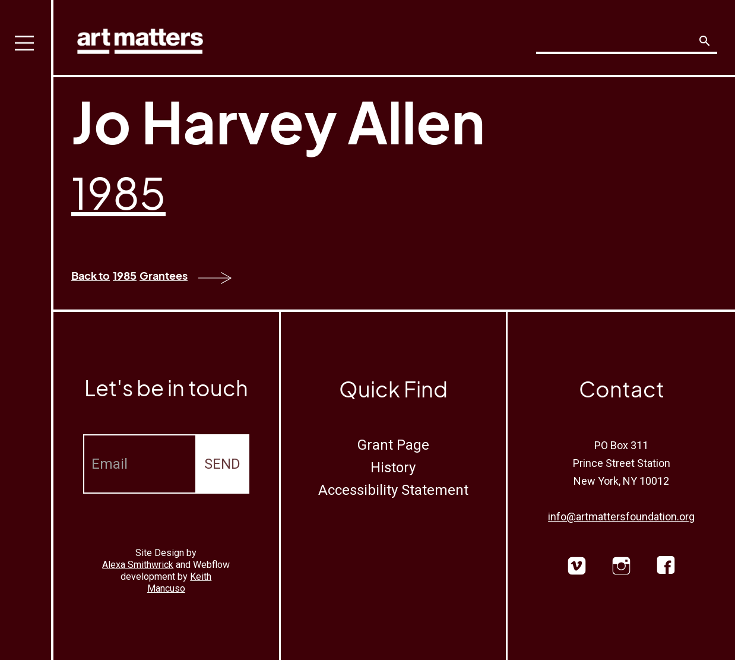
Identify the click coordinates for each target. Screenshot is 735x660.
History (393, 467)
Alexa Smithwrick (137, 564)
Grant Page (393, 445)
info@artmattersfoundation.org (621, 516)
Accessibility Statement (393, 490)
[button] (26, 330)
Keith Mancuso (179, 582)
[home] (140, 38)
